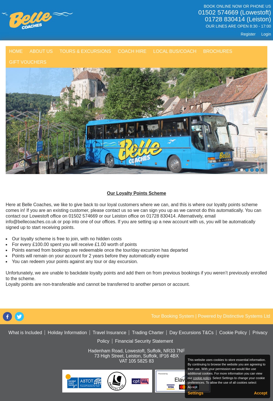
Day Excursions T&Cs (191, 332)
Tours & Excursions (85, 51)
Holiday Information (67, 332)
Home (16, 51)
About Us (41, 51)
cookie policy (202, 378)
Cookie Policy (233, 332)
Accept (260, 393)
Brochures (217, 51)
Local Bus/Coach (174, 51)
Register (248, 34)
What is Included (25, 332)
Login (266, 34)
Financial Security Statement (144, 341)
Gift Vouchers (27, 62)
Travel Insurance (110, 332)
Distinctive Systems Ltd (246, 316)
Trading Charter (148, 332)
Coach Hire (132, 51)
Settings (195, 393)
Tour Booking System (172, 316)
